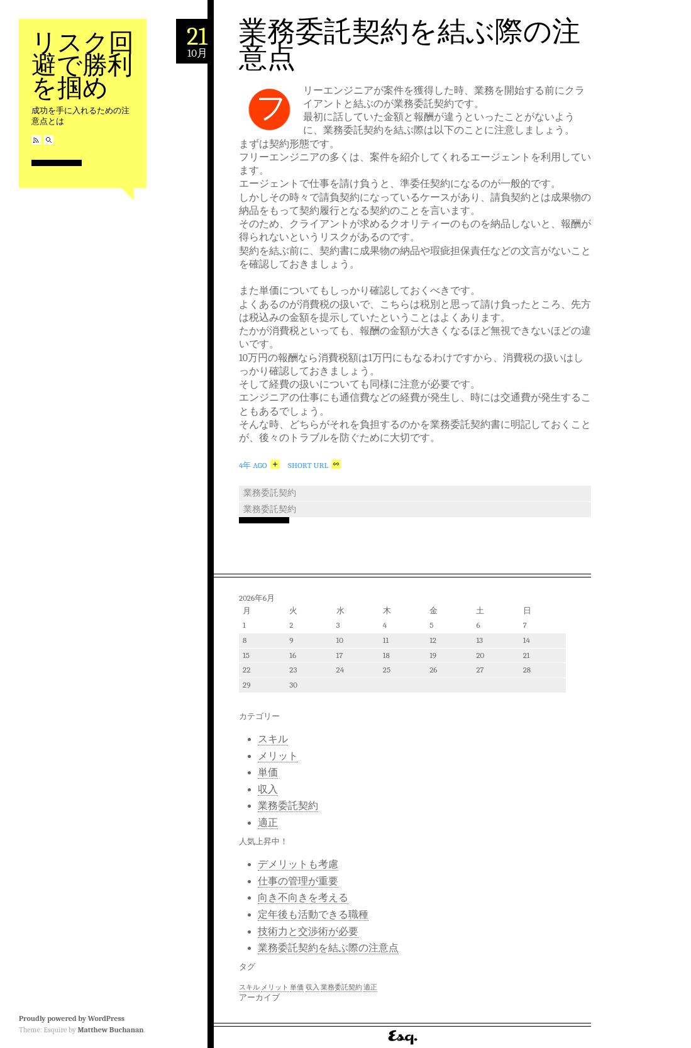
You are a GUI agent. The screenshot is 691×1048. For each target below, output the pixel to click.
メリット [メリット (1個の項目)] (275, 987)
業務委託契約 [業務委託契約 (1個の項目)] (341, 987)
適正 (268, 822)
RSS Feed (36, 140)
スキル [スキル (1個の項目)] (249, 987)
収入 (268, 789)
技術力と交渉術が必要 (308, 931)
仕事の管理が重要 (298, 881)
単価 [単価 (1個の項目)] (297, 987)
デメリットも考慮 (298, 864)
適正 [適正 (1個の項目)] (370, 987)
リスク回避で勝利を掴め (82, 65)
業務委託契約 (269, 493)
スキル (273, 739)
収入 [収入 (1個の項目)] (312, 987)
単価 (268, 772)
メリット (278, 756)
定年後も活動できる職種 (313, 914)
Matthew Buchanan (110, 1029)
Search (48, 140)
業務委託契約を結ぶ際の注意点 (409, 44)
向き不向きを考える (303, 897)
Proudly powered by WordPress (71, 1018)
